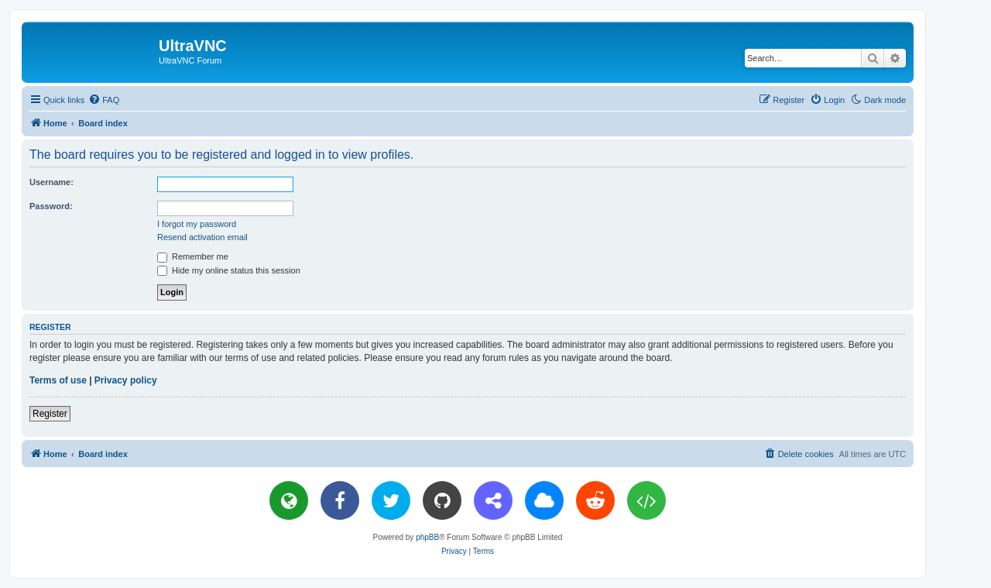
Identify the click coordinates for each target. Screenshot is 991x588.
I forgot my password (196, 224)
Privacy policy (125, 380)
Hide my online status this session (228, 270)
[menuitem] (103, 100)
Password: (51, 206)
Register (50, 413)
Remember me (192, 256)
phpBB (427, 537)
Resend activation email (202, 237)
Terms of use (58, 380)
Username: (51, 182)
